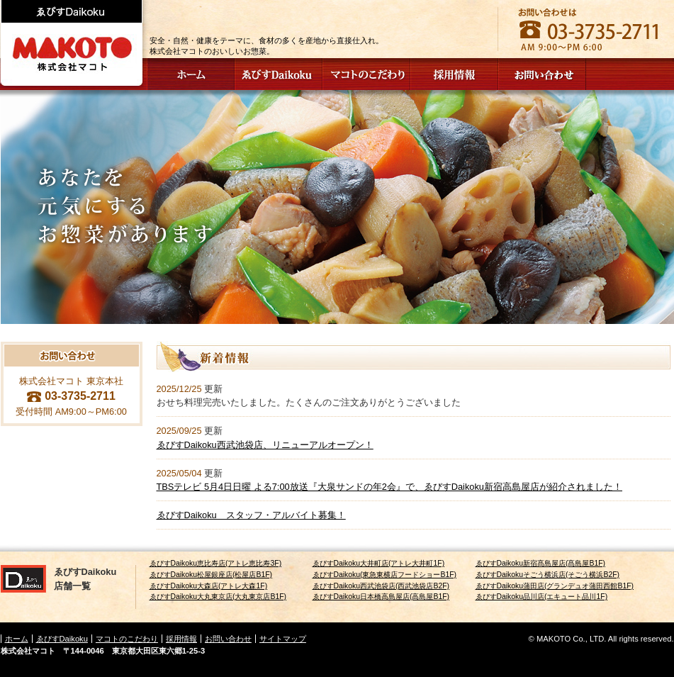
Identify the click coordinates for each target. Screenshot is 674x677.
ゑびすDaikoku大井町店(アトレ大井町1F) (379, 563)
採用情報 (181, 638)
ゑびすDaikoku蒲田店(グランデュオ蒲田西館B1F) (555, 586)
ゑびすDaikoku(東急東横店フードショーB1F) (385, 574)
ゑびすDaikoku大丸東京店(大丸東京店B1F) (218, 596)
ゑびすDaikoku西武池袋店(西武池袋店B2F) (381, 586)
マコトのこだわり (127, 638)
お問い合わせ (228, 638)
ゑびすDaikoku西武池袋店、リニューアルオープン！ (265, 445)
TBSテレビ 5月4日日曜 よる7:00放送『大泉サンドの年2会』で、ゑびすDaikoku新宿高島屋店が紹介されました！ (390, 486)
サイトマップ (282, 638)
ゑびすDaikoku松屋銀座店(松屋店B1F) (211, 574)
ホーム (16, 638)
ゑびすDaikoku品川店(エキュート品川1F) (542, 596)
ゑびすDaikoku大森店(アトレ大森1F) (209, 586)
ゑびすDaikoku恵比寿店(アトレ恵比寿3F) (216, 563)
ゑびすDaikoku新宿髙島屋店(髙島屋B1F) (541, 563)
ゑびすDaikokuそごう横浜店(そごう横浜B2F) (548, 574)
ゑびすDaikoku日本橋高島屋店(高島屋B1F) (381, 596)
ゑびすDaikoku (62, 638)
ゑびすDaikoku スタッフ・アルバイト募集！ (251, 515)
